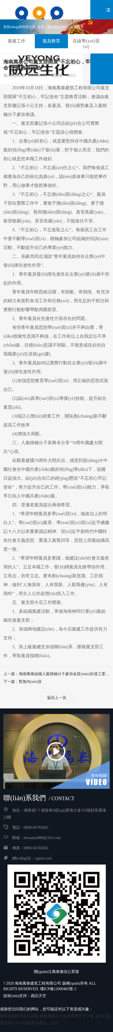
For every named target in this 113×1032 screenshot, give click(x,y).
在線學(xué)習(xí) (86, 44)
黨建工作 (16, 41)
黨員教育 (77, 27)
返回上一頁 (56, 698)
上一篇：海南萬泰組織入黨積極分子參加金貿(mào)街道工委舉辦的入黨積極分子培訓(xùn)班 (56, 674)
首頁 (40, 27)
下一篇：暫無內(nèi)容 (22, 682)
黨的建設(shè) (57, 27)
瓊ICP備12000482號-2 (58, 989)
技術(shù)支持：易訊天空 (24, 996)
